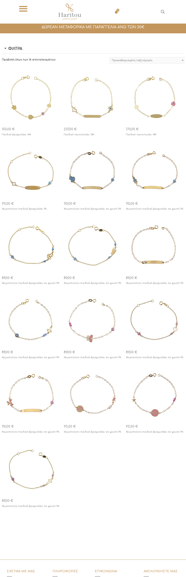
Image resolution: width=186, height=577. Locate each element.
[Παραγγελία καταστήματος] (145, 60)
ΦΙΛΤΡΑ (15, 49)
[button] (23, 8)
